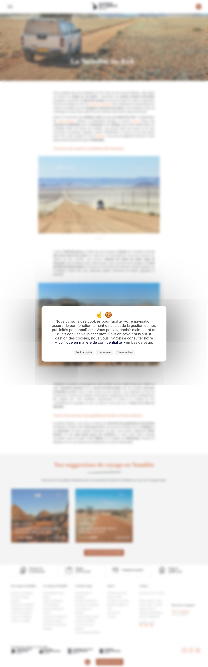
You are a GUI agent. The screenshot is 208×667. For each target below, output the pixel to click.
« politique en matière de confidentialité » (90, 342)
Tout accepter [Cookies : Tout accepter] (84, 352)
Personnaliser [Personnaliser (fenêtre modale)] (125, 352)
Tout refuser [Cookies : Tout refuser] (104, 352)
